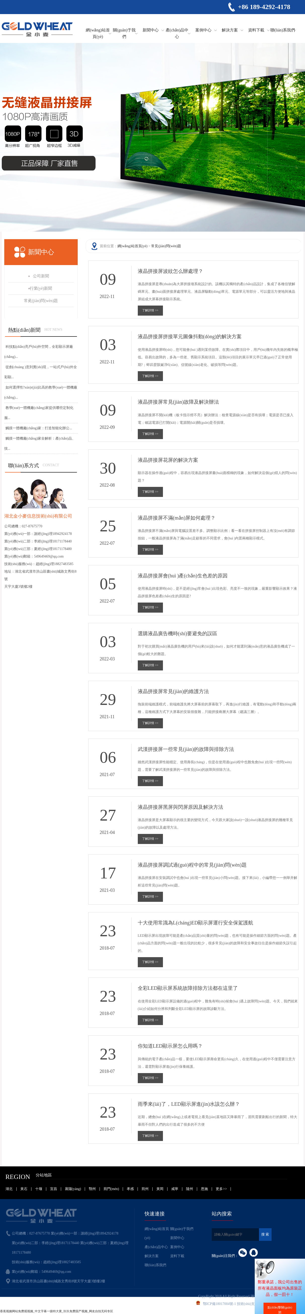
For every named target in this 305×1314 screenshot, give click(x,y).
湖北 (9, 1189)
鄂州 (92, 1189)
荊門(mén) (111, 1189)
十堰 (38, 1189)
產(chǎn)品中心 (177, 33)
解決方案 (230, 30)
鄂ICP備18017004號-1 (219, 1304)
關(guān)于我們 (124, 33)
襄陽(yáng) (73, 1189)
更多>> (221, 1189)
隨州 (189, 1189)
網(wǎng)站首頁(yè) (98, 33)
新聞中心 (151, 30)
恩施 (204, 1189)
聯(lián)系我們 (282, 30)
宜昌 (53, 1189)
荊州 (145, 1189)
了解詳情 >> (150, 310)
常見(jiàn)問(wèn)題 (166, 246)
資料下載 (256, 30)
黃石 (23, 1189)
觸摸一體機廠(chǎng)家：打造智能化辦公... (39, 428)
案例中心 (203, 30)
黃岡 (159, 1189)
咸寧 (174, 1189)
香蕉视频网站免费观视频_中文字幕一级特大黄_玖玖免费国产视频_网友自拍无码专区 (56, 1311)
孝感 (130, 1189)
